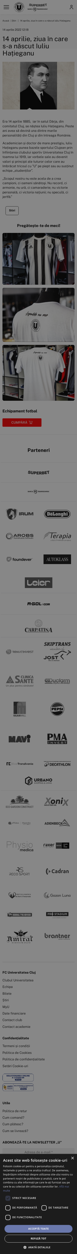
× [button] (72, 1158)
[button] (38, 1247)
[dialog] (38, 1204)
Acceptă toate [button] (38, 1228)
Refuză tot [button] (38, 1238)
